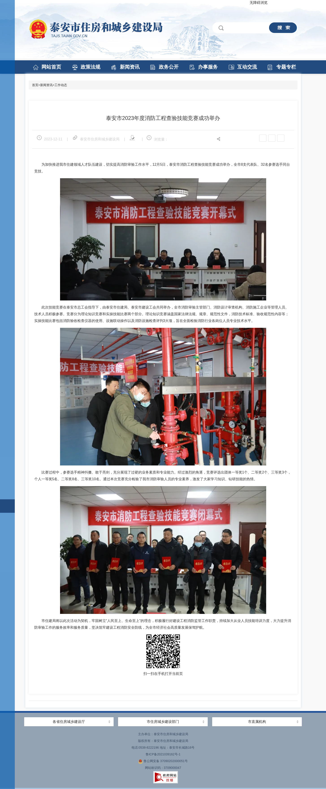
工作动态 (60, 85)
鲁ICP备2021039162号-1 (163, 754)
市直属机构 (257, 722)
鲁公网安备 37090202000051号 (163, 761)
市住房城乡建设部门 (163, 722)
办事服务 (208, 67)
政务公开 (169, 67)
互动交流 (247, 67)
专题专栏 (286, 67)
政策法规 (90, 67)
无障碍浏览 (259, 2)
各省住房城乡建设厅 (69, 722)
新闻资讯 (130, 67)
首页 (35, 85)
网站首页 (51, 67)
